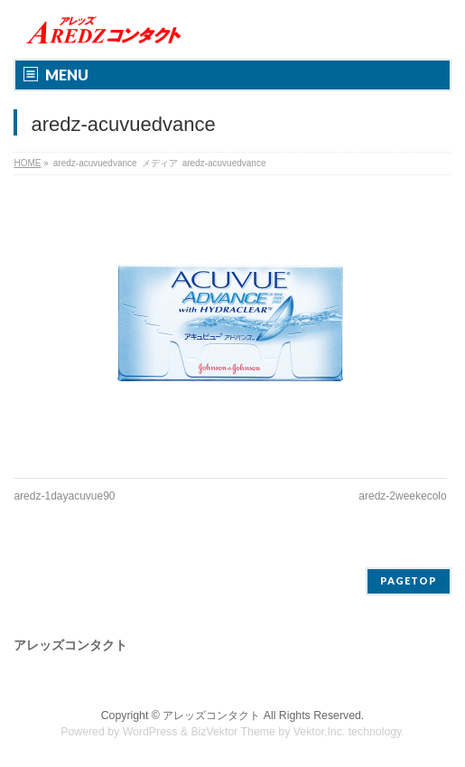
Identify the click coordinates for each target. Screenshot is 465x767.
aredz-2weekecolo (402, 496)
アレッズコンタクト (211, 715)
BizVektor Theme (233, 731)
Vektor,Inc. (319, 731)
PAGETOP (408, 580)
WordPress (150, 731)
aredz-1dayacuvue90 (64, 496)
